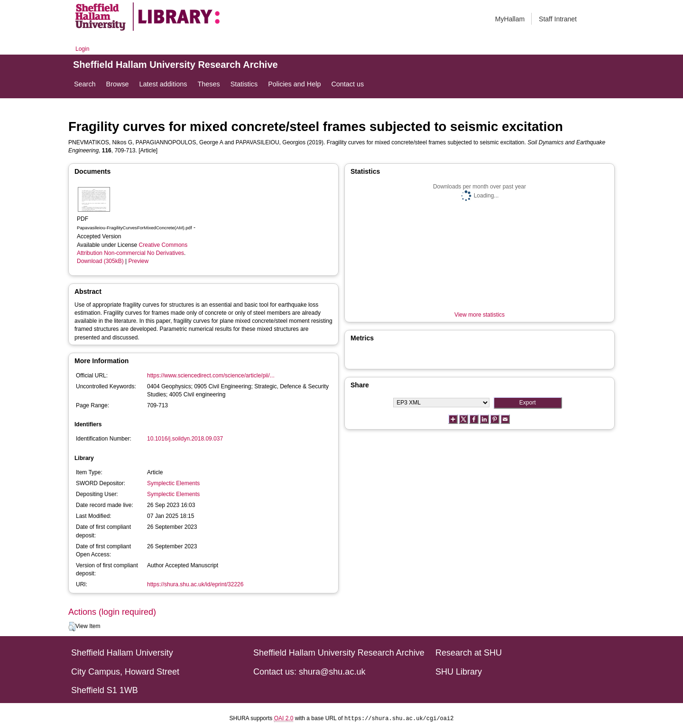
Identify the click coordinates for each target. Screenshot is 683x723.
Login (82, 49)
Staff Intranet (558, 19)
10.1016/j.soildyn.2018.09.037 (185, 438)
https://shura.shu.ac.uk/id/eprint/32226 (195, 584)
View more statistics (479, 314)
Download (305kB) (100, 261)
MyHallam (510, 19)
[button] (71, 626)
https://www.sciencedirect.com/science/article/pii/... (211, 375)
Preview (139, 261)
